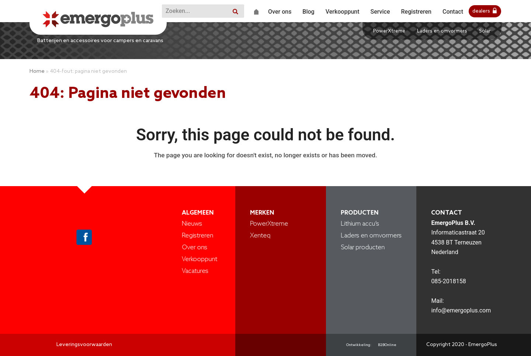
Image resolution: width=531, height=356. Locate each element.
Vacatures (195, 271)
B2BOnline (387, 345)
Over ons (194, 247)
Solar (485, 31)
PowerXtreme (389, 31)
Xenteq (260, 235)
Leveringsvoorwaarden (84, 345)
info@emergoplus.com (461, 310)
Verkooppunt (199, 259)
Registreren (197, 235)
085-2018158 (448, 281)
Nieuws (192, 223)
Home (37, 71)
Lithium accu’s (360, 223)
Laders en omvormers (442, 31)
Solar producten (363, 247)
